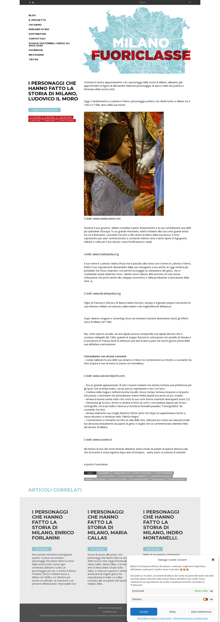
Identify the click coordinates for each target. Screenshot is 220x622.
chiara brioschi (121, 473)
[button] (213, 559)
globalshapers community (133, 476)
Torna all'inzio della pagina (110, 608)
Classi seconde (65, 117)
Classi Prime (49, 117)
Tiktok (33, 59)
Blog (32, 15)
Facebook (36, 50)
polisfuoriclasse (139, 479)
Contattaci (37, 38)
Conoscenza (49, 120)
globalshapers (107, 476)
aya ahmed (104, 473)
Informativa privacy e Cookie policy (154, 618)
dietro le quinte (66, 120)
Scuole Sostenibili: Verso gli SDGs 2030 (49, 44)
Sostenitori (37, 34)
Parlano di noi (39, 29)
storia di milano (176, 479)
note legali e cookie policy (96, 616)
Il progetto (37, 20)
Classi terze (35, 120)
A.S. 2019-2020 (35, 117)
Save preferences (201, 611)
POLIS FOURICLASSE (77, 616)
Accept (144, 611)
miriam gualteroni (95, 479)
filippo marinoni (163, 473)
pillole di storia (117, 479)
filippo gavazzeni (142, 473)
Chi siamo (35, 24)
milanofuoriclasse (161, 476)
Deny (172, 611)
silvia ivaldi (158, 479)
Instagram (36, 55)
